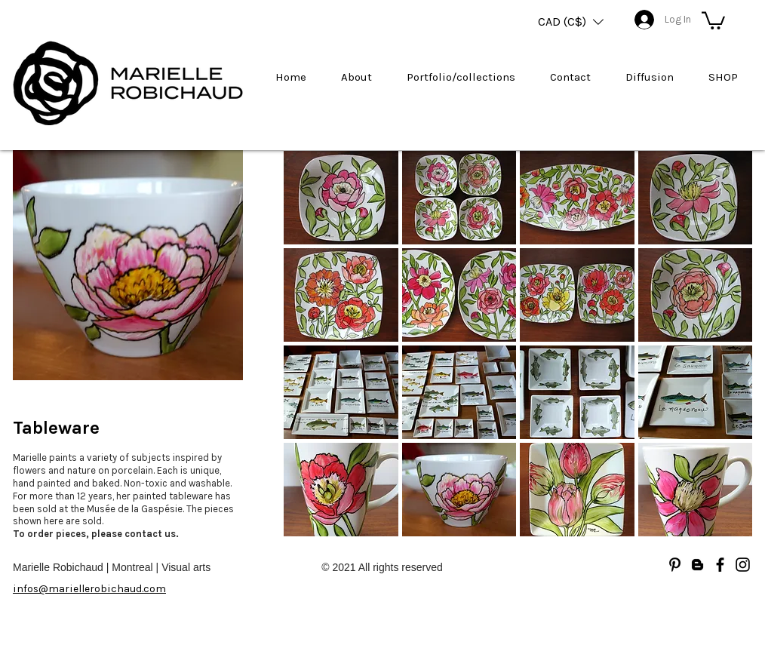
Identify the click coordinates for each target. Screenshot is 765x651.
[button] (570, 22)
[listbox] (570, 22)
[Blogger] (697, 564)
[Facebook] (720, 564)
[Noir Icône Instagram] (742, 564)
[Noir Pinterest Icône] (674, 564)
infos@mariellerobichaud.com (89, 588)
